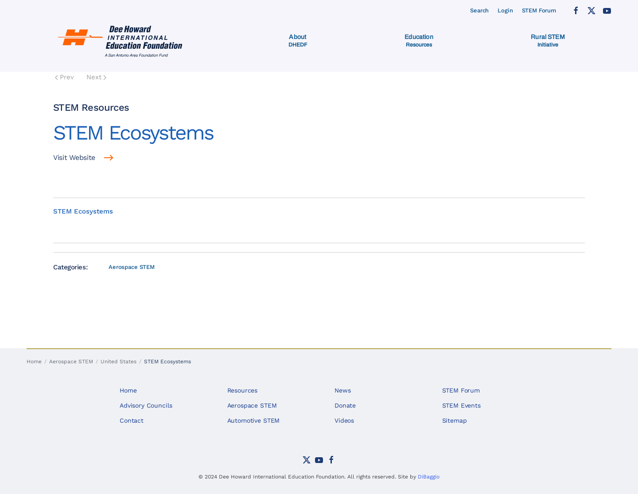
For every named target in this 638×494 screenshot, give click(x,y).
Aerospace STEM (132, 267)
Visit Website (74, 157)
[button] (298, 41)
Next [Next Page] (96, 77)
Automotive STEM (253, 420)
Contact (132, 420)
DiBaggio (429, 477)
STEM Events (461, 405)
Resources (242, 390)
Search (479, 10)
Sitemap (454, 420)
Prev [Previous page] (64, 77)
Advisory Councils (146, 405)
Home (128, 390)
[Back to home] (122, 41)
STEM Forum (539, 10)
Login (505, 10)
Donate (345, 405)
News (342, 390)
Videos (344, 420)
